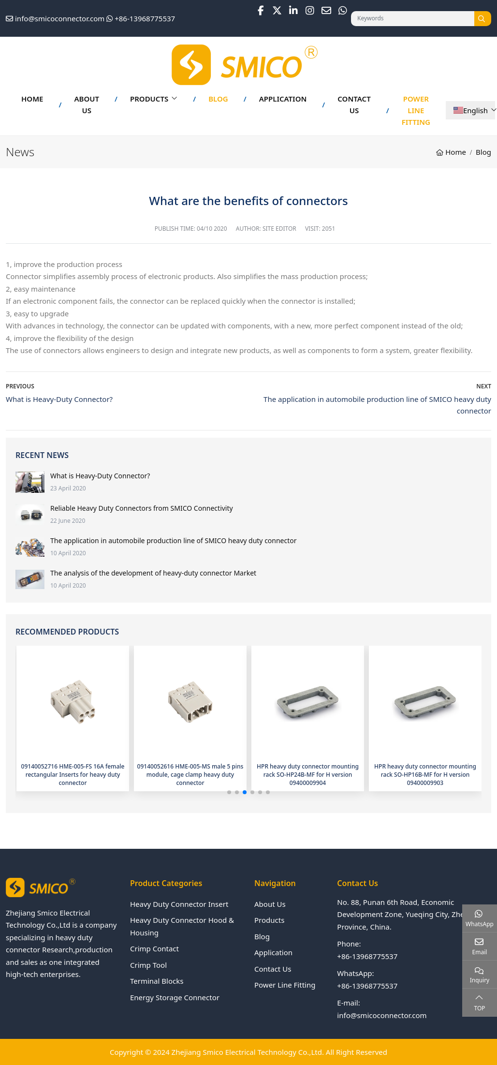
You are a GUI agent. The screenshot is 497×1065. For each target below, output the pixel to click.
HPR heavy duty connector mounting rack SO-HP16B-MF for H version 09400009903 (425, 774)
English (470, 110)
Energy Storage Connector (174, 997)
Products (149, 99)
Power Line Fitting (416, 110)
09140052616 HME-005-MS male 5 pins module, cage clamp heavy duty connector (190, 774)
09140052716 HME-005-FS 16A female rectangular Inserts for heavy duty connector (73, 774)
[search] (482, 18)
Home (32, 99)
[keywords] (413, 18)
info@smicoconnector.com (59, 18)
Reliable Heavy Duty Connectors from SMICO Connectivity (141, 508)
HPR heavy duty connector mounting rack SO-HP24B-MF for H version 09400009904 (308, 774)
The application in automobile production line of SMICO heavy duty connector (173, 540)
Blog (218, 99)
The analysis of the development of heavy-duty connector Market (153, 572)
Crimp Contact (154, 948)
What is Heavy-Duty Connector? (59, 399)
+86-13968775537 (145, 18)
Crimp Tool (148, 965)
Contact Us (353, 104)
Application (283, 99)
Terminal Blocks (156, 981)
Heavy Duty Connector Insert (179, 904)
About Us (86, 104)
